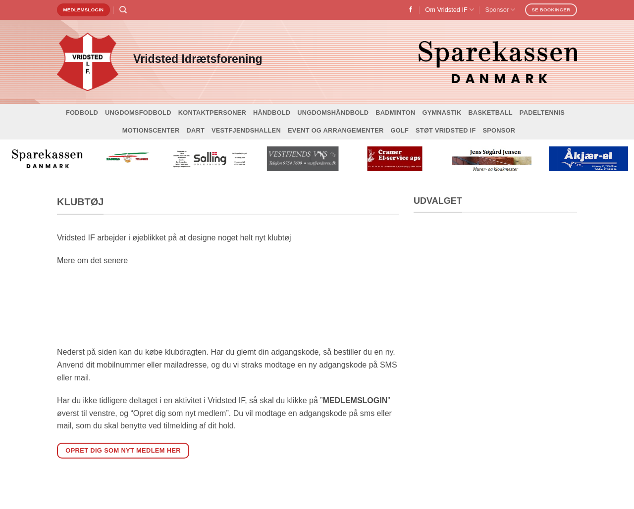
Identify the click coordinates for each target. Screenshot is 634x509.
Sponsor (500, 9)
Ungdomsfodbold (138, 112)
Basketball (491, 112)
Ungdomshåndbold (333, 112)
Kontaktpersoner (212, 112)
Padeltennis (542, 112)
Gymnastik (441, 112)
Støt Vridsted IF (446, 130)
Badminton (395, 112)
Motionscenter (151, 130)
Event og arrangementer (336, 130)
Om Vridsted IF (449, 9)
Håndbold (271, 112)
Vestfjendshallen (246, 130)
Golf (399, 130)
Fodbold (82, 112)
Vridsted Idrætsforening (198, 58)
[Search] (123, 10)
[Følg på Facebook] (411, 9)
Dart (195, 130)
